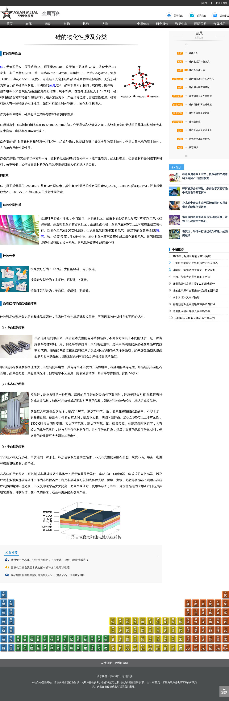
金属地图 (219, 23)
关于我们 (178, 15)
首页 (9, 23)
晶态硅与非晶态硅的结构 (19, 303)
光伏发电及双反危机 (199, 139)
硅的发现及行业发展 (199, 61)
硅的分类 (9, 255)
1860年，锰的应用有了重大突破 (192, 256)
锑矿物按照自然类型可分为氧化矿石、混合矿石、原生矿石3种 (48, 575)
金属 (29, 23)
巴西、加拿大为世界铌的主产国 (191, 276)
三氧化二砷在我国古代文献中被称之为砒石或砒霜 (40, 567)
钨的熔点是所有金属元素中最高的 (195, 318)
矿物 (67, 23)
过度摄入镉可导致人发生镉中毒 (191, 311)
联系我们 (201, 15)
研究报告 (162, 23)
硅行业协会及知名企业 (200, 130)
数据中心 (181, 23)
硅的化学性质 (12, 205)
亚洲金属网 (221, 3)
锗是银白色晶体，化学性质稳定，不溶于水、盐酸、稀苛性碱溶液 (49, 559)
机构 (86, 23)
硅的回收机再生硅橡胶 (200, 104)
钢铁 (48, 23)
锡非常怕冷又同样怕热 (186, 297)
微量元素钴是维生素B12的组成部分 (194, 283)
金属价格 (143, 23)
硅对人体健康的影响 (199, 113)
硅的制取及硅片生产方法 (201, 78)
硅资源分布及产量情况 (200, 96)
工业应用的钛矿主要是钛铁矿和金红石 (195, 263)
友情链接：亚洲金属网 (114, 662)
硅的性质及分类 (197, 70)
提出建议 (224, 15)
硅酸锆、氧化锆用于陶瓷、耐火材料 (194, 269)
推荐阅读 (193, 147)
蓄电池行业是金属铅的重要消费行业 (194, 304)
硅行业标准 (194, 121)
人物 (105, 23)
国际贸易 (200, 23)
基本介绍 (193, 53)
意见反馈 (127, 676)
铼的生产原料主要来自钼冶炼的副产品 (195, 290)
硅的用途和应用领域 (199, 87)
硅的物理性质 (12, 53)
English (203, 3)
